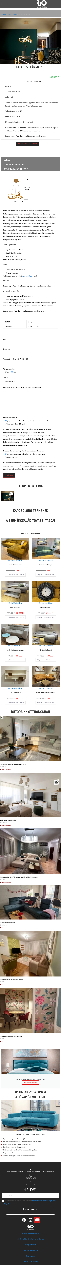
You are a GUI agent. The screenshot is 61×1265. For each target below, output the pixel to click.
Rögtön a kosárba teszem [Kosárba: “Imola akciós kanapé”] (15, 574)
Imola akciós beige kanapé (15, 650)
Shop (9, 14)
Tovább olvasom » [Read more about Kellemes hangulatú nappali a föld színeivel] (5, 985)
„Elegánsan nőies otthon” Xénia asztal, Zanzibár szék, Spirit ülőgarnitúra (19, 877)
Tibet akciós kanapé (46, 650)
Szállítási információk (30, 1250)
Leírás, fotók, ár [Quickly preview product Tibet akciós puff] (15, 603)
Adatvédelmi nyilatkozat (30, 1233)
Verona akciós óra (45, 607)
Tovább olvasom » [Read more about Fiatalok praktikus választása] (5, 928)
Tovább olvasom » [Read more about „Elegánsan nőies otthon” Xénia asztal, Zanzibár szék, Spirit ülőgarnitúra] (5, 882)
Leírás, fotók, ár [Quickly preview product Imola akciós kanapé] (15, 560)
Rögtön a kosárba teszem (27, 144)
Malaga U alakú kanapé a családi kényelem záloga (13, 764)
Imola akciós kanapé (15, 565)
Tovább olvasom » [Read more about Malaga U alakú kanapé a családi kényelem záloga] (5, 769)
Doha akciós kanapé (45, 565)
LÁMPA (15, 14)
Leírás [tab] (7, 159)
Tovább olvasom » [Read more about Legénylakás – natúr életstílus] (5, 825)
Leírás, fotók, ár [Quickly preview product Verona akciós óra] (46, 603)
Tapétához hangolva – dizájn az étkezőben (11, 1036)
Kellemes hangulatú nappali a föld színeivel (11, 979)
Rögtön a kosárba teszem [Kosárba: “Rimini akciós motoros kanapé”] (45, 702)
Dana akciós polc (15, 693)
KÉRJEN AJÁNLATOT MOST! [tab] (16, 169)
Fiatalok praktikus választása (7, 922)
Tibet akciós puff (15, 607)
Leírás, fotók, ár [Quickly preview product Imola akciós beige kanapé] (15, 646)
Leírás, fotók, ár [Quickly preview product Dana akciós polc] (15, 688)
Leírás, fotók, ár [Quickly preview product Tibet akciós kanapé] (46, 646)
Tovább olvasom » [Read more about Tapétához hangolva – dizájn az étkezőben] (5, 1042)
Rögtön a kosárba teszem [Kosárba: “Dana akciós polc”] (15, 702)
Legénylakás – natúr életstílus (8, 820)
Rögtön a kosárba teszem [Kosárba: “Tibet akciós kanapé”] (45, 660)
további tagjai (28, 276)
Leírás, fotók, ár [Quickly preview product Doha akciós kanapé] (46, 560)
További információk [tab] (14, 164)
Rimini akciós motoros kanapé (45, 693)
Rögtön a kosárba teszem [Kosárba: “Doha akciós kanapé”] (45, 574)
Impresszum (30, 1256)
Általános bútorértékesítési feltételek (31, 1239)
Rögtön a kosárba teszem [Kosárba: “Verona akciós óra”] (45, 617)
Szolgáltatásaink (30, 1245)
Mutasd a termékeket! (30, 1082)
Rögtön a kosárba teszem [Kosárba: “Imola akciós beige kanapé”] (15, 660)
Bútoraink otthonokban (30, 712)
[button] (2, 4)
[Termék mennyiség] (7, 144)
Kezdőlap (3, 14)
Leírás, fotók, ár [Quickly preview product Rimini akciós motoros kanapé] (46, 688)
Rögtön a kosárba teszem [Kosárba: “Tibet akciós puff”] (15, 617)
